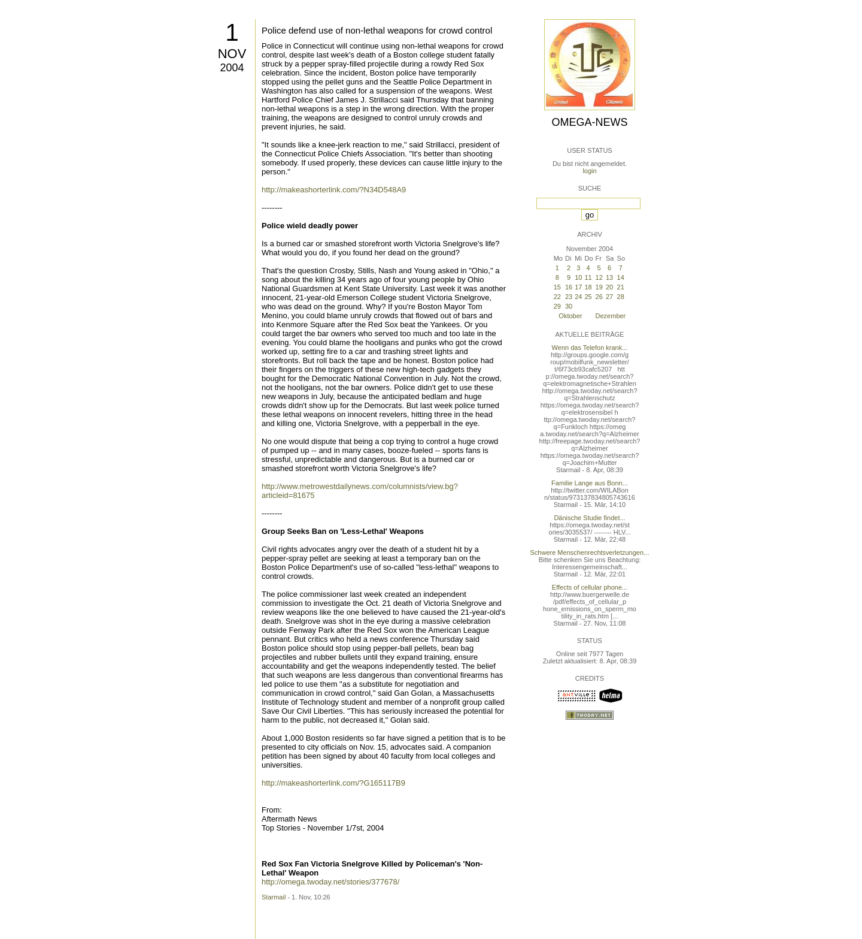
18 (587, 287)
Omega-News (589, 122)
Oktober (570, 315)
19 (599, 287)
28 (620, 296)
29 (557, 306)
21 (620, 287)
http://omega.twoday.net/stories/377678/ (330, 881)
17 (578, 287)
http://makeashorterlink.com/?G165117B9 (333, 782)
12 (599, 277)
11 (587, 277)
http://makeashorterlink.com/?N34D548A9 (334, 189)
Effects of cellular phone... (589, 587)
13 (609, 277)
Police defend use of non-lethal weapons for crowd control (377, 30)
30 (568, 306)
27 (609, 296)
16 (568, 287)
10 (578, 277)
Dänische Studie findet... (589, 517)
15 (557, 287)
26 (599, 296)
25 (587, 296)
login (589, 170)
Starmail (274, 897)
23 (568, 296)
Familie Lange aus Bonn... (589, 483)
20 (609, 287)
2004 (232, 68)
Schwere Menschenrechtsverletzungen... (589, 552)
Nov (232, 53)
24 (578, 296)
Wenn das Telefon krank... (590, 347)
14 (620, 277)
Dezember (611, 315)
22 (557, 296)
